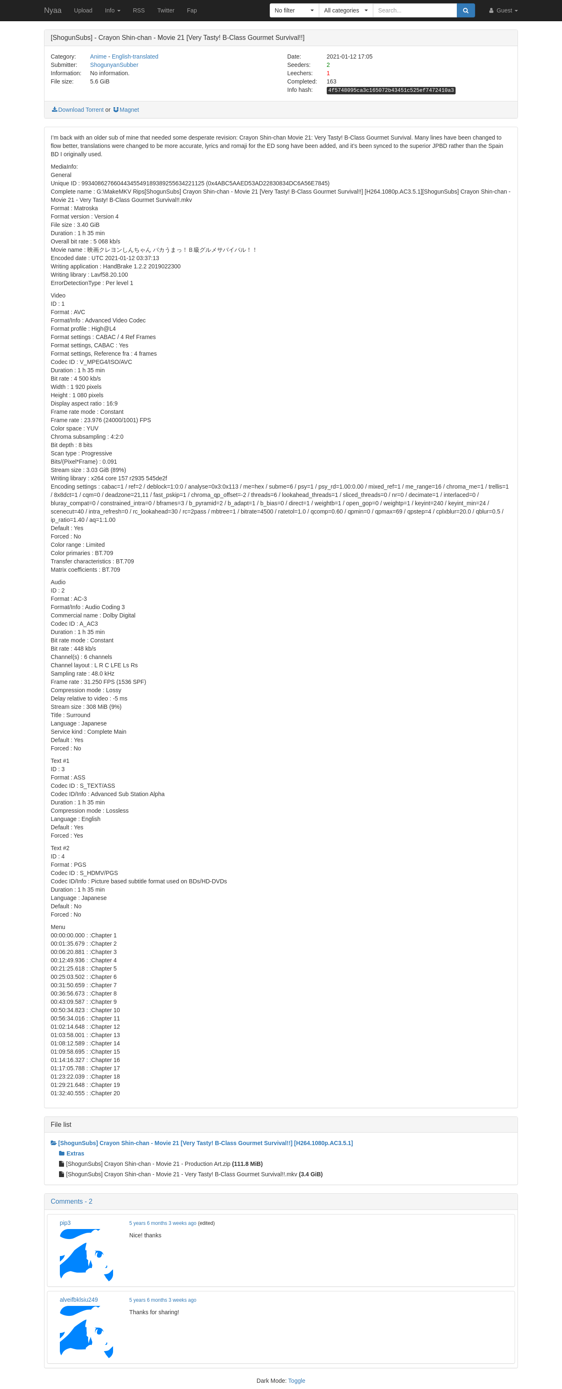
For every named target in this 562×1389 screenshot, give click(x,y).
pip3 (65, 1222)
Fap (192, 10)
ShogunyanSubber (114, 64)
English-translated (135, 56)
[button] (294, 10)
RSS (139, 10)
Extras (71, 1153)
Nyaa (53, 10)
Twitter (165, 10)
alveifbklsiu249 (79, 1299)
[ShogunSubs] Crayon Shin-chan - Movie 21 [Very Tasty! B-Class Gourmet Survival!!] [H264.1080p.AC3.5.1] (202, 1143)
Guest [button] (503, 10)
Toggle (296, 1380)
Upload (83, 10)
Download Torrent (77, 109)
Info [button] (112, 10)
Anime (98, 56)
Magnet (125, 109)
